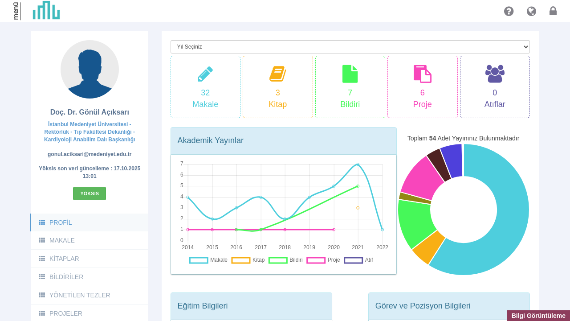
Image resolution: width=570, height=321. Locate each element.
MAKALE (56, 240)
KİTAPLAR (58, 258)
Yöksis (89, 193)
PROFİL (55, 222)
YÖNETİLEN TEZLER (74, 295)
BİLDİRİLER (60, 276)
